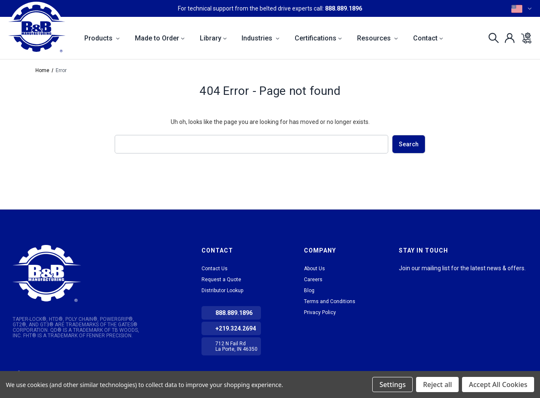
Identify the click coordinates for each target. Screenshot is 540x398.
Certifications (318, 38)
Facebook (435, 279)
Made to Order (160, 38)
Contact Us (214, 269)
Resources (377, 38)
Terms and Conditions (329, 301)
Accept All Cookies (498, 384)
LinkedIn (405, 279)
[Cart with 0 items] (524, 38)
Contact (428, 38)
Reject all (437, 384)
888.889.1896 (343, 8)
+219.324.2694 (235, 328)
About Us (314, 269)
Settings (392, 384)
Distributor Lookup (222, 290)
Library (213, 38)
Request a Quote (221, 279)
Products (102, 38)
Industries (260, 38)
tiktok (420, 279)
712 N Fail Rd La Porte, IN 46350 (236, 346)
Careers (313, 279)
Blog (309, 290)
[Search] (491, 38)
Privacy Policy (320, 312)
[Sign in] (507, 38)
